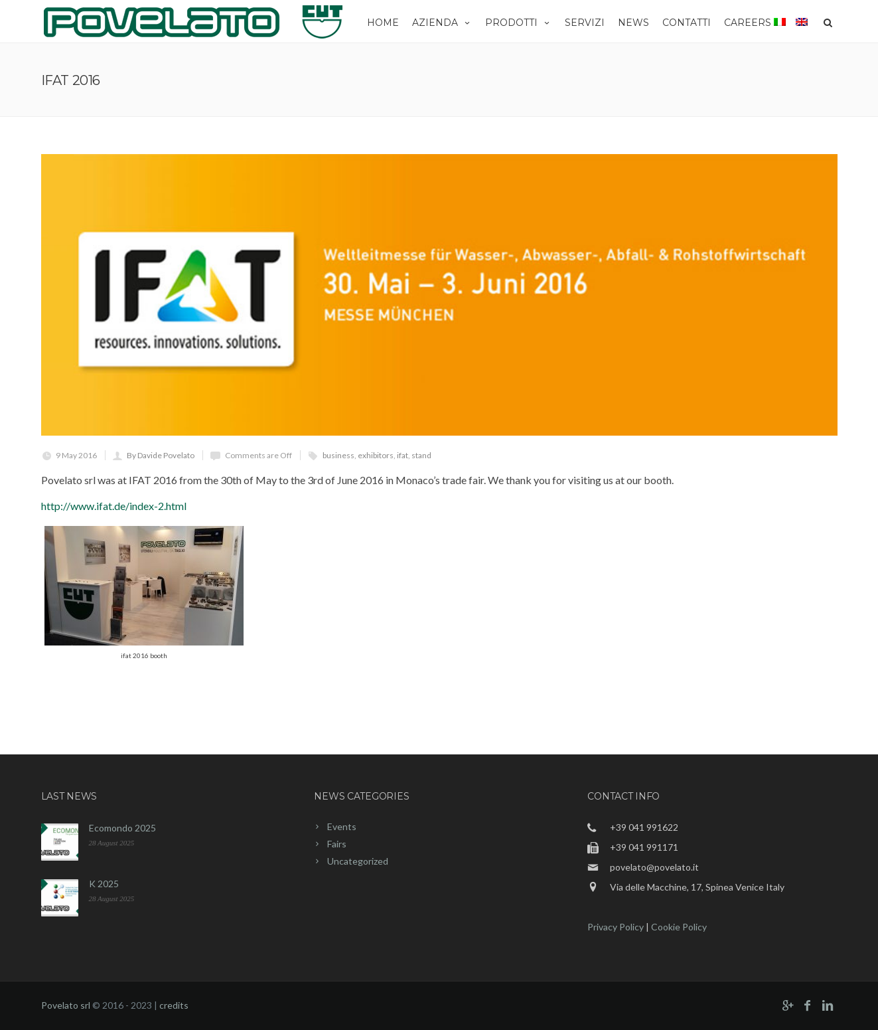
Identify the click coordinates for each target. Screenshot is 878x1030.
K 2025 (104, 883)
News (633, 23)
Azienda (442, 23)
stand (421, 455)
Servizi (585, 23)
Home (383, 23)
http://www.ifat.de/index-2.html (113, 505)
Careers (747, 23)
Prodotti (518, 23)
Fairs (336, 843)
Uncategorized (357, 861)
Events (341, 826)
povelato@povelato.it (654, 867)
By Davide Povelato (160, 455)
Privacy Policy (615, 926)
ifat (402, 455)
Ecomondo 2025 (122, 827)
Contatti (686, 23)
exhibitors (376, 455)
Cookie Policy (679, 926)
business (338, 455)
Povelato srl (65, 1005)
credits (173, 1005)
